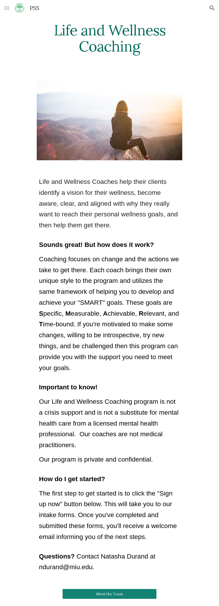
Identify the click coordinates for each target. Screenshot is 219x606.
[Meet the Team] (109, 594)
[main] (109, 38)
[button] (7, 8)
